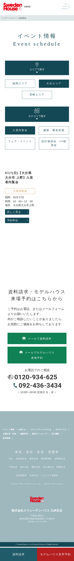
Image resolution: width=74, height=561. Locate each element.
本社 (11, 459)
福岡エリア (20, 83)
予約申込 (12, 220)
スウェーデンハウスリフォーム (26, 484)
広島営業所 (21, 475)
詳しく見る (14, 211)
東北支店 (34, 459)
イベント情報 (8, 429)
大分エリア (53, 83)
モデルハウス (61, 429)
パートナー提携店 (49, 475)
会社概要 (55, 434)
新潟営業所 (46, 459)
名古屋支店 (48, 467)
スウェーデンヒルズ (53, 484)
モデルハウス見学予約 (55, 554)
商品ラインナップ (39, 434)
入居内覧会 (20, 130)
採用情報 (6, 438)
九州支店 (34, 475)
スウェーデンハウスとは (40, 429)
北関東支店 (59, 459)
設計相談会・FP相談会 (54, 143)
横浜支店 (36, 467)
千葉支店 (13, 467)
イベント (12, 18)
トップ (4, 18)
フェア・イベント (20, 141)
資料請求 (18, 554)
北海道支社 (21, 459)
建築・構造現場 (54, 130)
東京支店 (24, 467)
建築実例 (24, 434)
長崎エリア (37, 94)
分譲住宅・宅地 (9, 434)
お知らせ (22, 429)
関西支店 (61, 467)
